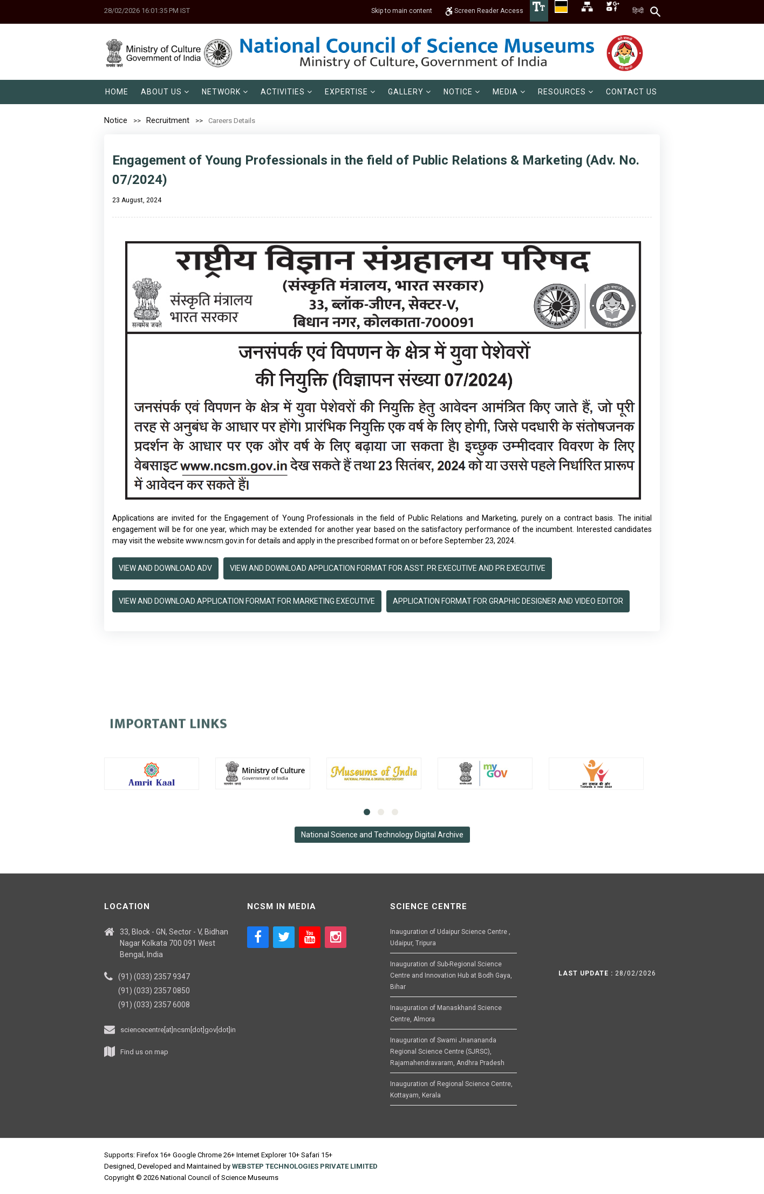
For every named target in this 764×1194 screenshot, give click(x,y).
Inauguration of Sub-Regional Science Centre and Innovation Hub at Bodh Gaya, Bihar (451, 975)
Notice (115, 120)
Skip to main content (401, 11)
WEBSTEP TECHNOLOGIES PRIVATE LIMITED (305, 1166)
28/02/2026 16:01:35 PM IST (147, 10)
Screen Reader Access (484, 11)
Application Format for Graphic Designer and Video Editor (508, 601)
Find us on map (144, 1052)
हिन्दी (638, 11)
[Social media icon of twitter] (284, 937)
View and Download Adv (165, 568)
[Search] (656, 11)
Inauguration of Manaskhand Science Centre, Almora (446, 1013)
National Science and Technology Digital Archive (382, 834)
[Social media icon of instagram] (335, 937)
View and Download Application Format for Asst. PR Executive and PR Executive (387, 568)
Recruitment (167, 120)
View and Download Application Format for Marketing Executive (247, 601)
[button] (165, 92)
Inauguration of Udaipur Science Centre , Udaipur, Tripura (450, 937)
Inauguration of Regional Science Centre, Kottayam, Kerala (451, 1089)
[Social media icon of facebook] (258, 937)
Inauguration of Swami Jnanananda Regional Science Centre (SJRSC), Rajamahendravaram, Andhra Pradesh (447, 1051)
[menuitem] (116, 92)
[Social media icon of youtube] (309, 937)
